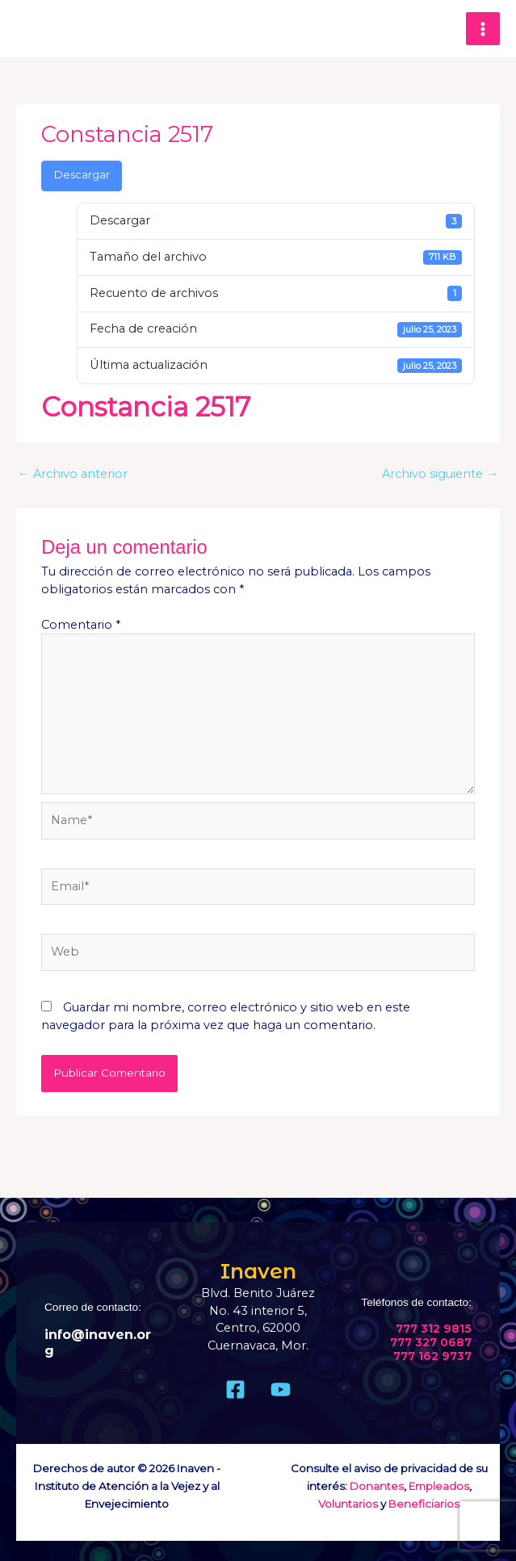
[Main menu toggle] (483, 29)
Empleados (439, 1485)
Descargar (82, 175)
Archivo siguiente (440, 474)
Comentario (80, 624)
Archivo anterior (73, 474)
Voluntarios (348, 1503)
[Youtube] (281, 1389)
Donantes (377, 1485)
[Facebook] (235, 1389)
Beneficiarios (423, 1503)
